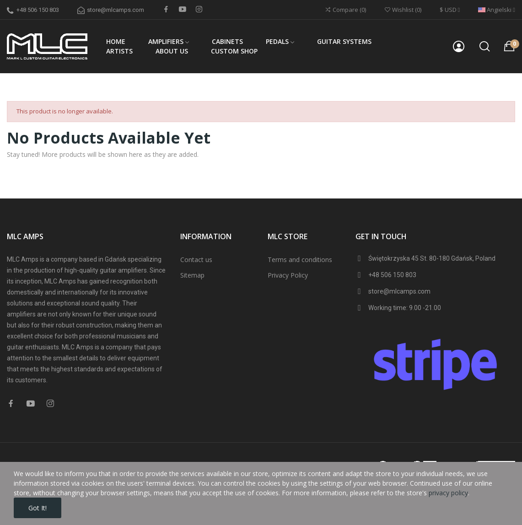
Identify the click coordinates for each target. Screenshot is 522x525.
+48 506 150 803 (37, 9)
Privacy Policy (288, 275)
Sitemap (192, 275)
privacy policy (448, 492)
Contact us (196, 259)
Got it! (37, 508)
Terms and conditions (300, 259)
